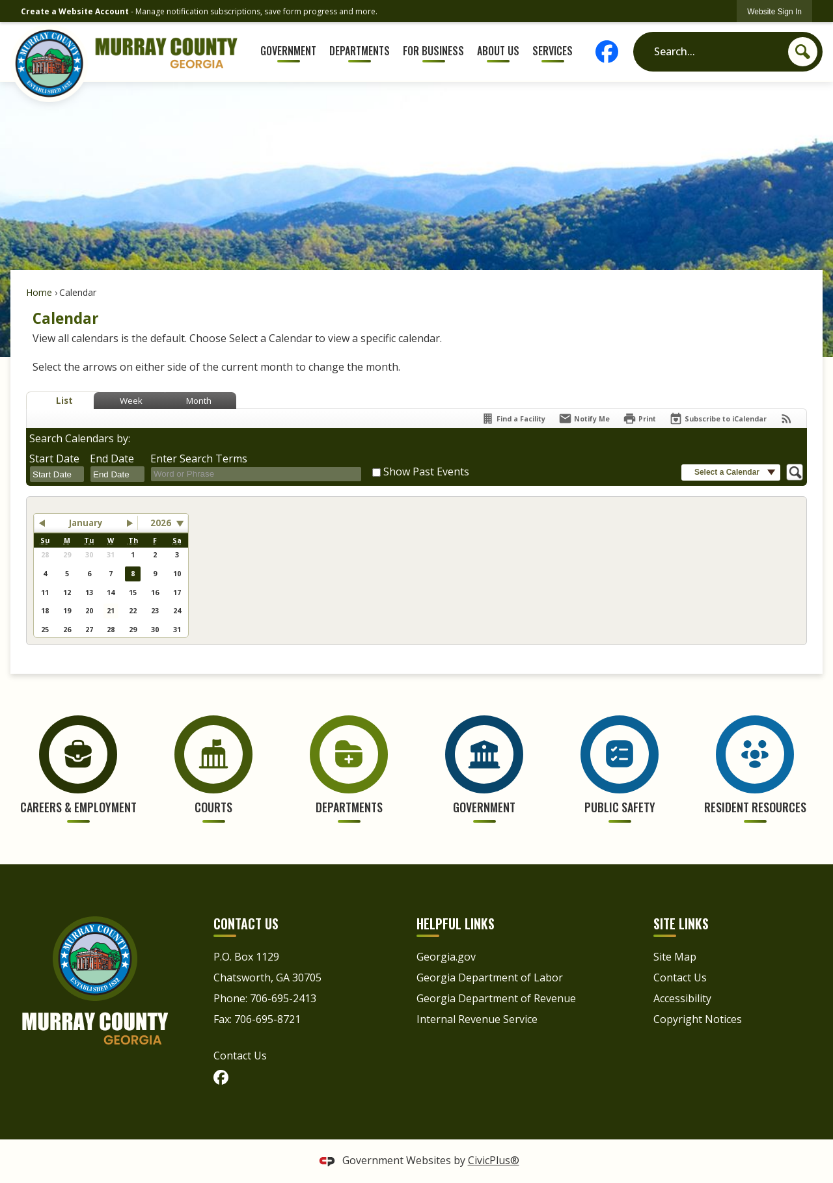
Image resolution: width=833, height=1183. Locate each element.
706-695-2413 (283, 998)
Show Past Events (426, 471)
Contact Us (240, 1055)
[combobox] (57, 475)
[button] (802, 51)
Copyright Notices (697, 1019)
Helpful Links (455, 923)
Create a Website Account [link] (75, 11)
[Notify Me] (584, 418)
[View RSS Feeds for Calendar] (786, 418)
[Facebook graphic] (609, 51)
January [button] (86, 523)
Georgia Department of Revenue (496, 998)
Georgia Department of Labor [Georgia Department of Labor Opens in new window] (489, 977)
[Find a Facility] (513, 418)
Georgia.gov (446, 957)
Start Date (54, 458)
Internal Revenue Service (477, 1019)
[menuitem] (289, 51)
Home (39, 292)
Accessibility (682, 998)
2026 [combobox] (160, 523)
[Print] (639, 418)
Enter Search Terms (198, 458)
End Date (112, 458)
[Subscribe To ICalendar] (718, 418)
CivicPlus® (493, 1160)
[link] (774, 11)
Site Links (681, 923)
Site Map (674, 957)
